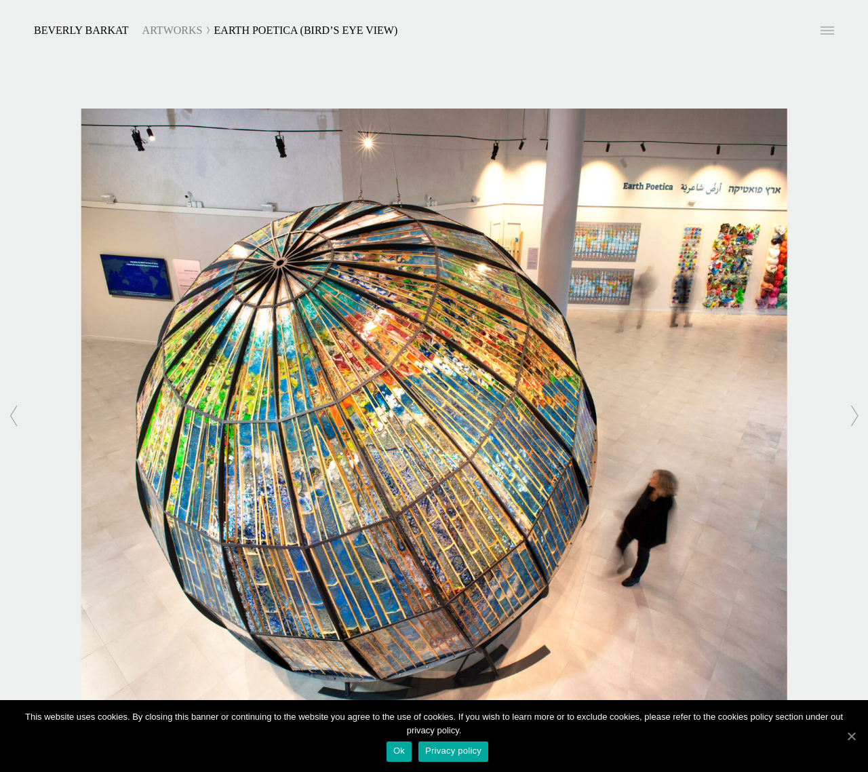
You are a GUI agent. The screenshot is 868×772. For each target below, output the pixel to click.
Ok (399, 751)
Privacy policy (453, 751)
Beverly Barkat (81, 30)
